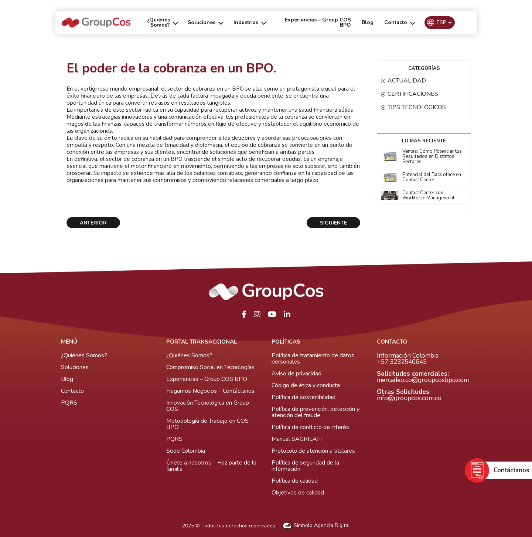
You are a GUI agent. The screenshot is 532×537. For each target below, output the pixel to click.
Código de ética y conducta (306, 385)
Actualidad (407, 81)
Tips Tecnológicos (417, 107)
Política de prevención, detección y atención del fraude (315, 412)
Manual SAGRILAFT (298, 439)
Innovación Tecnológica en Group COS (207, 406)
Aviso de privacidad (296, 373)
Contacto (72, 391)
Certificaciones (413, 94)
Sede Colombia (185, 451)
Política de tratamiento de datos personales (313, 358)
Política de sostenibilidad (303, 397)
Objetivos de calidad (298, 493)
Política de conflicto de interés (310, 427)
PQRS (69, 403)
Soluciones (75, 367)
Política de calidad (295, 481)
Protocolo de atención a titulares (313, 451)
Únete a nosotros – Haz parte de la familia (211, 466)
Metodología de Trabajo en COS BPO (207, 424)
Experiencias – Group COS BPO (318, 22)
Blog (368, 22)
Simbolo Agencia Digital (316, 526)
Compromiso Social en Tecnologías (210, 367)
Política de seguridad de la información (305, 466)
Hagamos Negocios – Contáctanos (210, 391)
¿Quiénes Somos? (84, 355)
